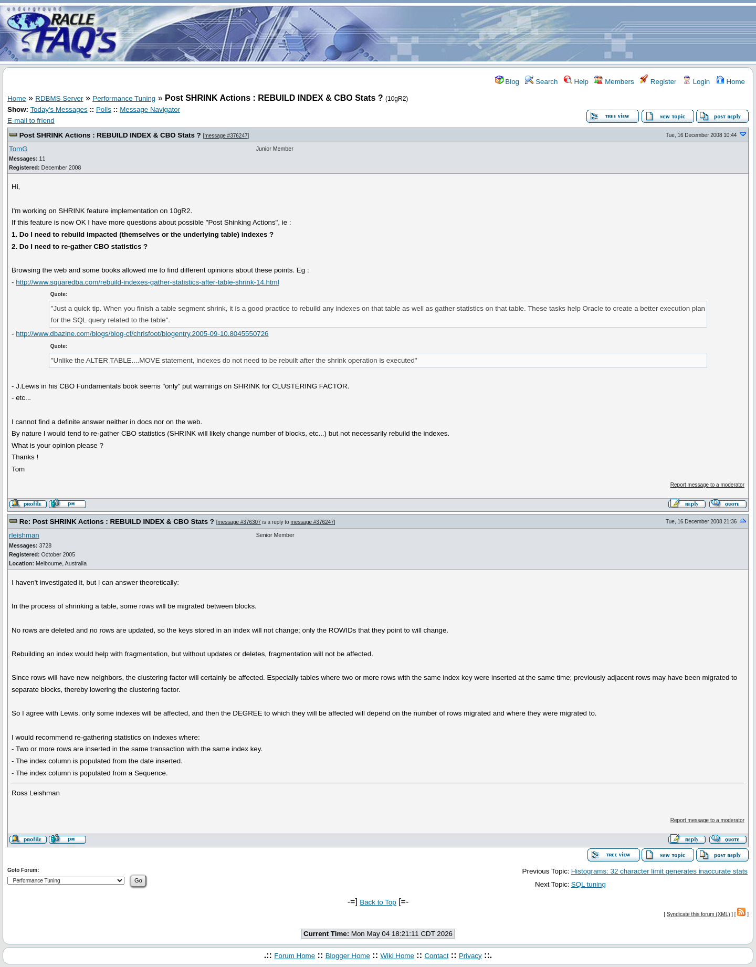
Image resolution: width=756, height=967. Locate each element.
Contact (436, 956)
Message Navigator (150, 109)
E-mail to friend (31, 120)
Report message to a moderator (707, 485)
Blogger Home (348, 956)
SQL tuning (588, 884)
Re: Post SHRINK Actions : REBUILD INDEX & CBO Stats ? (116, 521)
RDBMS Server (59, 98)
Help (576, 82)
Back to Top (378, 902)
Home (730, 82)
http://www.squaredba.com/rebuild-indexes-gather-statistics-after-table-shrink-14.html (147, 282)
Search (541, 82)
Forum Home (294, 956)
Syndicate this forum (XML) (698, 914)
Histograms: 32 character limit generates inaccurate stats (659, 871)
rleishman (24, 535)
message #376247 (225, 136)
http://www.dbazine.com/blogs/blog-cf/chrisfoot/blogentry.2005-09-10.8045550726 (142, 334)
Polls (103, 109)
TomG (18, 149)
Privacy (470, 956)
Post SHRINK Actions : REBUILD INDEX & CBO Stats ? (110, 135)
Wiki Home (397, 956)
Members (614, 82)
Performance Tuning (123, 98)
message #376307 (238, 522)
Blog (507, 82)
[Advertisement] (440, 33)
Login (696, 82)
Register (658, 82)
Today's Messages (58, 109)
